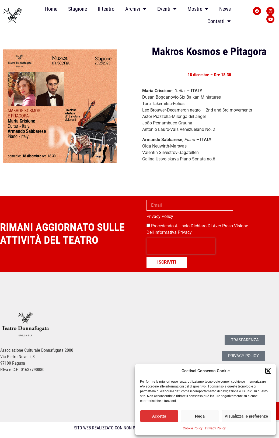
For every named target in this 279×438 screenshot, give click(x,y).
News (225, 9)
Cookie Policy (193, 428)
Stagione (77, 9)
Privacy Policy (215, 428)
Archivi (136, 8)
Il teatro (106, 9)
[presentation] (181, 246)
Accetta (159, 416)
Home (51, 9)
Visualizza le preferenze (246, 416)
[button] (268, 371)
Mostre (197, 8)
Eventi (167, 8)
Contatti (219, 21)
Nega (200, 416)
